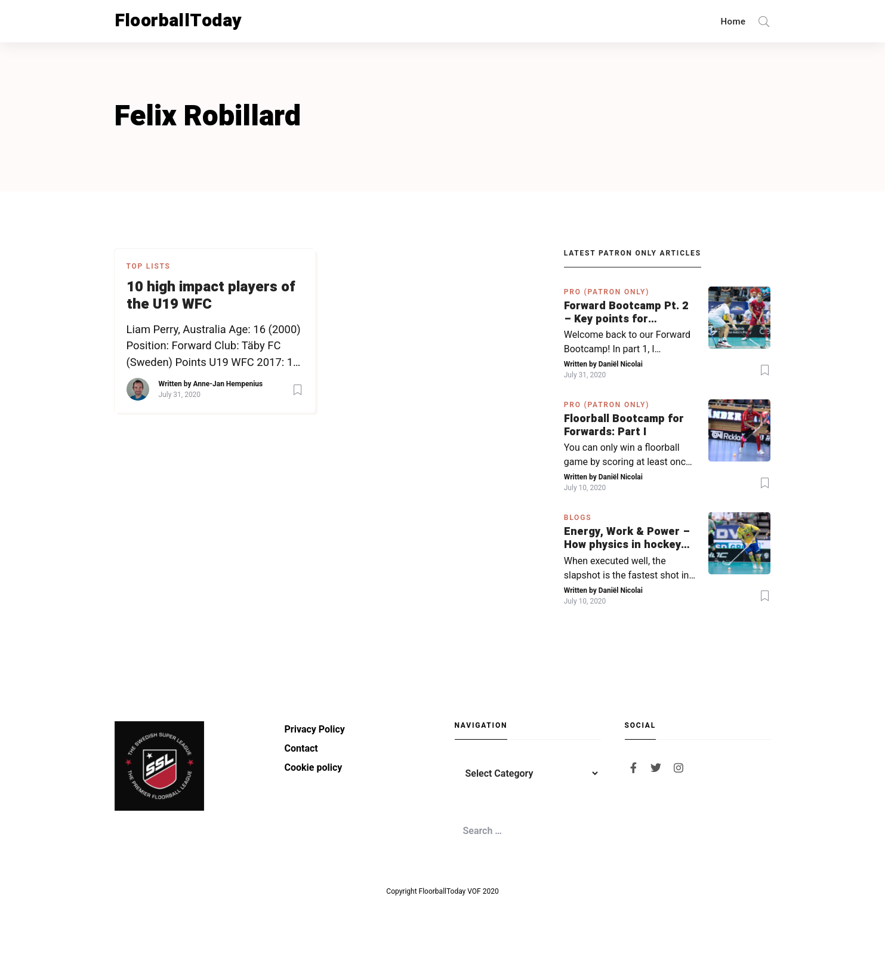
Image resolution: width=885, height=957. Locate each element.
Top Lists (149, 266)
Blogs (578, 517)
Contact (301, 748)
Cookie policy (314, 767)
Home (733, 21)
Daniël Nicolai (621, 364)
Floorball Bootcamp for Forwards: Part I (624, 425)
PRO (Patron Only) (607, 292)
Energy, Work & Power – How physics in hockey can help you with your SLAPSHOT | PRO (627, 538)
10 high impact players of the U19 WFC (211, 296)
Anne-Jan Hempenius (228, 384)
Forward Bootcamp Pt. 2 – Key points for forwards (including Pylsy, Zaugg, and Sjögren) (626, 312)
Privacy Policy (315, 729)
